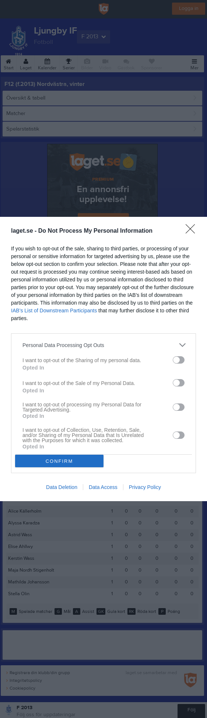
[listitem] (103, 345)
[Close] (193, 231)
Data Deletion (61, 487)
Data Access (103, 487)
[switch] (179, 360)
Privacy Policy (145, 487)
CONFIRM (59, 461)
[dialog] (103, 359)
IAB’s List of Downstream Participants (54, 310)
